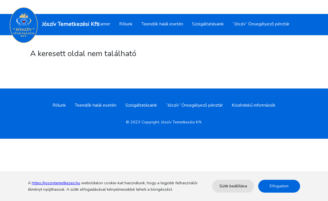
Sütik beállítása (233, 186)
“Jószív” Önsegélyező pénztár (261, 24)
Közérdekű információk (254, 105)
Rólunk (126, 24)
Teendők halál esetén (162, 24)
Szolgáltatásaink (208, 24)
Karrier (104, 24)
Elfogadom (279, 186)
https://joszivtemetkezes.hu (56, 183)
